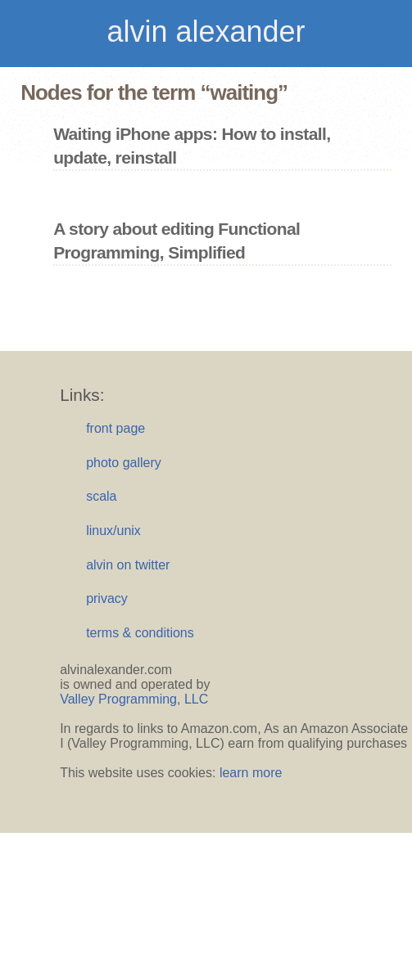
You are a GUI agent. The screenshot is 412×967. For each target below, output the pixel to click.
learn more (251, 773)
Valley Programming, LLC (134, 699)
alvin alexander (205, 31)
